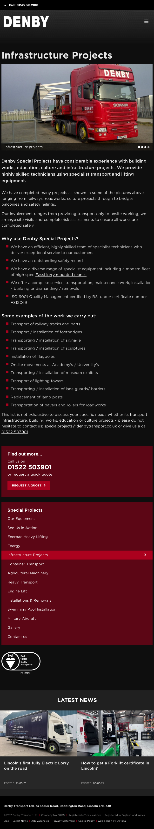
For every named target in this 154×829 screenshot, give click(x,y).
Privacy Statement (64, 820)
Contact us (17, 637)
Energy (13, 546)
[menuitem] (77, 518)
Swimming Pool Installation (31, 609)
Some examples (19, 316)
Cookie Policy (86, 820)
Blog (6, 820)
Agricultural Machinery (27, 573)
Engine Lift (17, 591)
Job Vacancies (40, 820)
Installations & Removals (29, 600)
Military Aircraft (21, 618)
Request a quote (29, 485)
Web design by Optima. (112, 820)
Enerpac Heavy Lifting (27, 537)
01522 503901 (14, 432)
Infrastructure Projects (27, 555)
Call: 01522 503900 (23, 5)
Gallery (13, 627)
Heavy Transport (22, 582)
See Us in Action (22, 528)
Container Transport (25, 564)
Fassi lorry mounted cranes (61, 274)
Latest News (20, 820)
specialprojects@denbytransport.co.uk (80, 426)
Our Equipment (21, 518)
